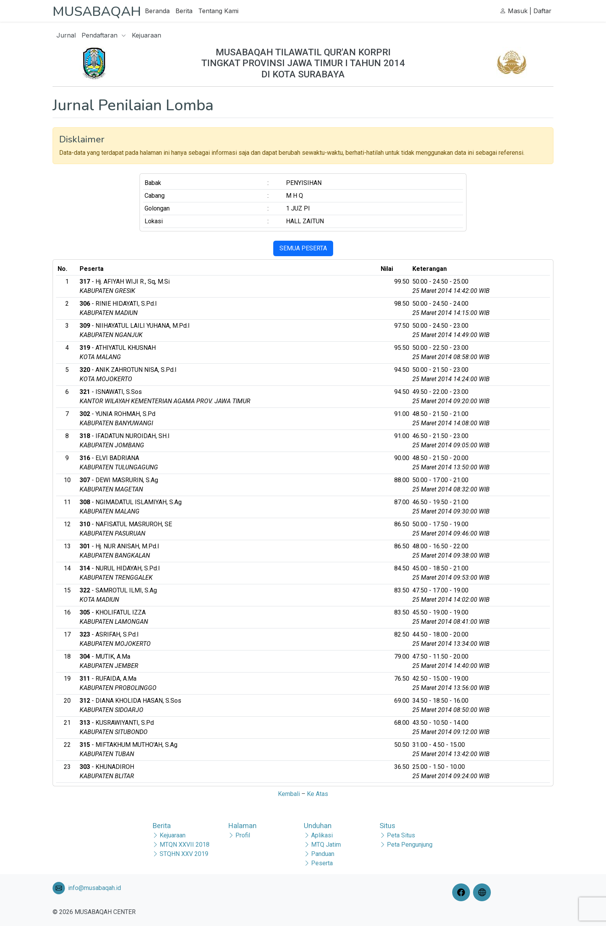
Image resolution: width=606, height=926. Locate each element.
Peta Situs (401, 835)
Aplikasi (322, 835)
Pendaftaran (104, 35)
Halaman (242, 826)
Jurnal (66, 35)
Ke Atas (317, 794)
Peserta (322, 863)
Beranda (169, 11)
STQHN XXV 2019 (184, 854)
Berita (195, 11)
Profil (242, 835)
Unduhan (318, 826)
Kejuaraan (146, 35)
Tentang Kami (230, 11)
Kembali (289, 794)
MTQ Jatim (326, 844)
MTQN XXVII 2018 (184, 844)
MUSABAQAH (103, 10)
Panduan (322, 854)
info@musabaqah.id (94, 888)
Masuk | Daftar (526, 11)
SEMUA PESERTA (303, 248)
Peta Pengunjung (409, 844)
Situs (387, 826)
